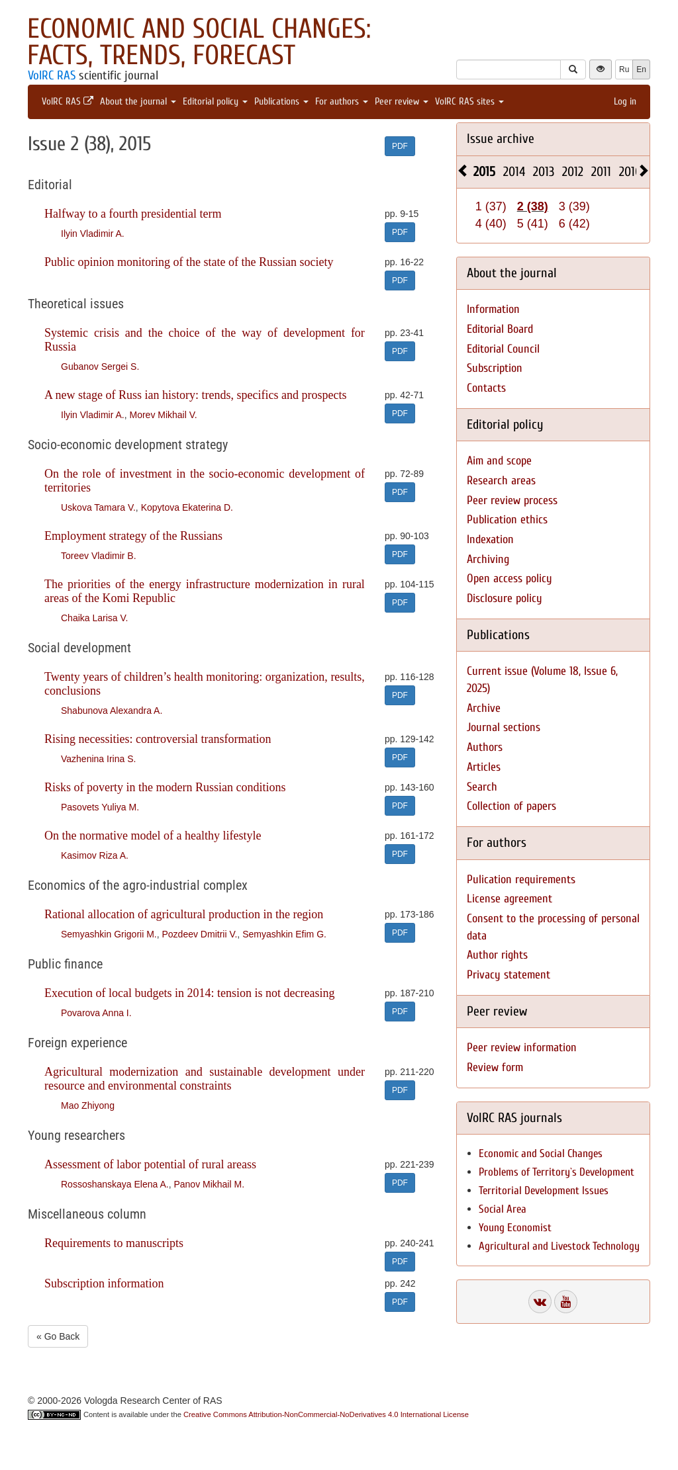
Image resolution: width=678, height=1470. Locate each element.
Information (493, 309)
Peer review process (512, 500)
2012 (572, 171)
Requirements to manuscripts (113, 1243)
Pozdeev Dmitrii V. (199, 934)
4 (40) (491, 223)
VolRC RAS (51, 75)
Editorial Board (500, 329)
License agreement (509, 899)
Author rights (497, 955)
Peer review (401, 101)
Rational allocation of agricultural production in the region (183, 914)
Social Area (502, 1209)
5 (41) (532, 223)
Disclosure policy (504, 598)
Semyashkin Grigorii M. (109, 934)
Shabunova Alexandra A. (111, 710)
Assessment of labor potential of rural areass (150, 1164)
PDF (400, 146)
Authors (485, 747)
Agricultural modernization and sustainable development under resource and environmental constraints (204, 1078)
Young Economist (515, 1227)
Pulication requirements (521, 879)
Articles (484, 767)
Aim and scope (499, 461)
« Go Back (57, 1336)
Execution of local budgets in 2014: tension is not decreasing (189, 993)
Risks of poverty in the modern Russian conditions (164, 787)
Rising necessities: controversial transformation (157, 739)
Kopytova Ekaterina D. (187, 507)
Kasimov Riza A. (94, 855)
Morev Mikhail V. (163, 415)
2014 (514, 171)
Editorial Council (503, 349)
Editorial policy (215, 101)
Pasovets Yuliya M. (100, 807)
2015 (484, 171)
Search (482, 787)
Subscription (494, 368)
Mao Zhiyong (88, 1105)
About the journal (138, 101)
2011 (601, 171)
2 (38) (532, 206)
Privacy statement (508, 975)
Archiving (488, 559)
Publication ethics (507, 520)
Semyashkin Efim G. (284, 934)
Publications (281, 101)
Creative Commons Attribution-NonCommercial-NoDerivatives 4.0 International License (326, 1414)
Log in (625, 101)
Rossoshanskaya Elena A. (115, 1184)
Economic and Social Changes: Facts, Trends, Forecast (199, 42)
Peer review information (522, 1048)
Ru (624, 69)
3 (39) (574, 206)
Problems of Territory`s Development (556, 1172)
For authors (341, 101)
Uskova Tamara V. (98, 507)
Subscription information (104, 1283)
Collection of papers (511, 806)
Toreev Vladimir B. (98, 555)
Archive (484, 708)
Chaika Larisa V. (94, 618)
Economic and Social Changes (541, 1153)
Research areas (501, 481)
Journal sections (503, 727)
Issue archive (500, 138)
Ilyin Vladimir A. (92, 233)
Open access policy (509, 578)
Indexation (490, 539)
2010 (630, 171)
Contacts (486, 388)
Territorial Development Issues (543, 1190)
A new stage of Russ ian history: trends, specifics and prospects (195, 395)
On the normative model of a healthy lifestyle (152, 835)
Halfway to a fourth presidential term (132, 213)
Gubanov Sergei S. (100, 366)
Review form (495, 1067)
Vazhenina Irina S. (98, 759)
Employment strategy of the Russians (133, 535)
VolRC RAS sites (469, 101)
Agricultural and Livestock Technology (559, 1246)
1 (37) (491, 206)
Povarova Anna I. (96, 1013)
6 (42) (574, 223)
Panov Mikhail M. (208, 1184)
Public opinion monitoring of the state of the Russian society (188, 262)
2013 (543, 171)
